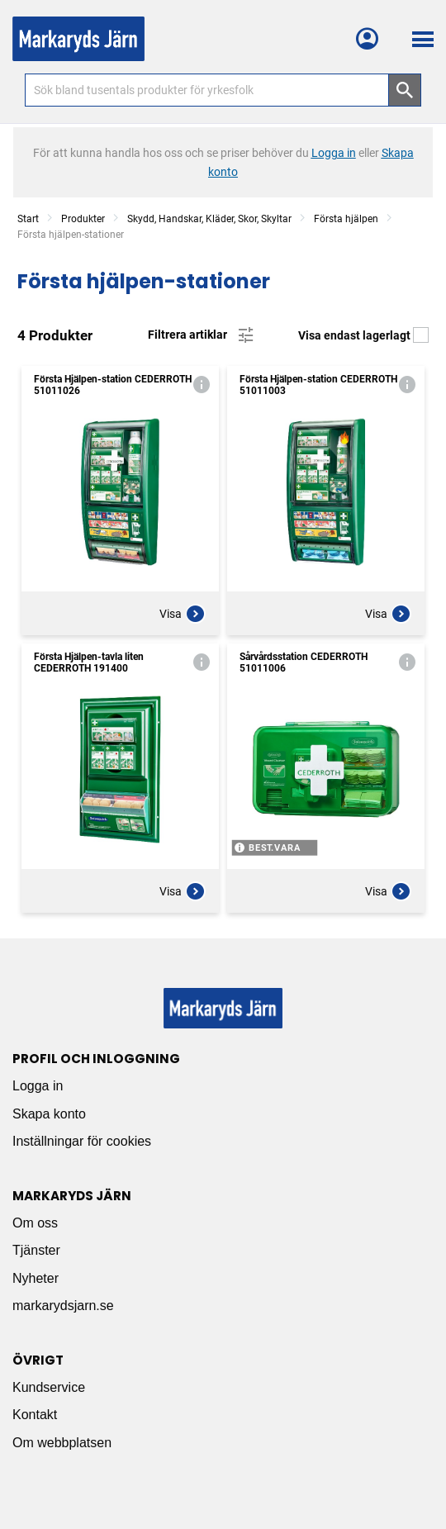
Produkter (83, 219)
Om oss (35, 1223)
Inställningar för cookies (81, 1141)
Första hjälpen (346, 219)
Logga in (37, 1086)
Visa (182, 614)
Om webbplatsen (62, 1443)
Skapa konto (49, 1114)
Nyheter (35, 1278)
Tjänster (36, 1250)
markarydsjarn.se (63, 1306)
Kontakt (34, 1415)
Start (28, 219)
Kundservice (48, 1387)
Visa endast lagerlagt (363, 335)
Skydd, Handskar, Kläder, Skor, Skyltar (209, 219)
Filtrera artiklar (202, 335)
